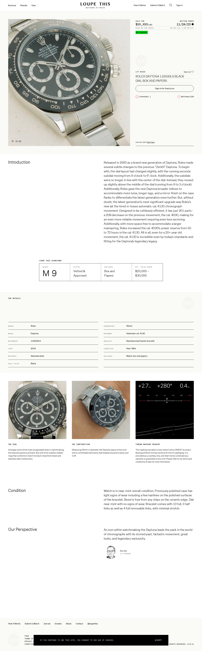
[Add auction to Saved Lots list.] (189, 72)
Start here (151, 142)
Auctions (12, 5)
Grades (58, 623)
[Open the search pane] (181, 5)
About (68, 623)
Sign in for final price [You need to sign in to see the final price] (164, 88)
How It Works (151, 5)
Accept (158, 640)
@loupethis (92, 623)
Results (24, 5)
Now (34, 5)
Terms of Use (31, 638)
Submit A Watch (168, 5)
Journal (47, 623)
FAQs (27, 636)
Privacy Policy (32, 641)
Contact (79, 623)
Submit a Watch (32, 623)
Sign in (191, 5)
